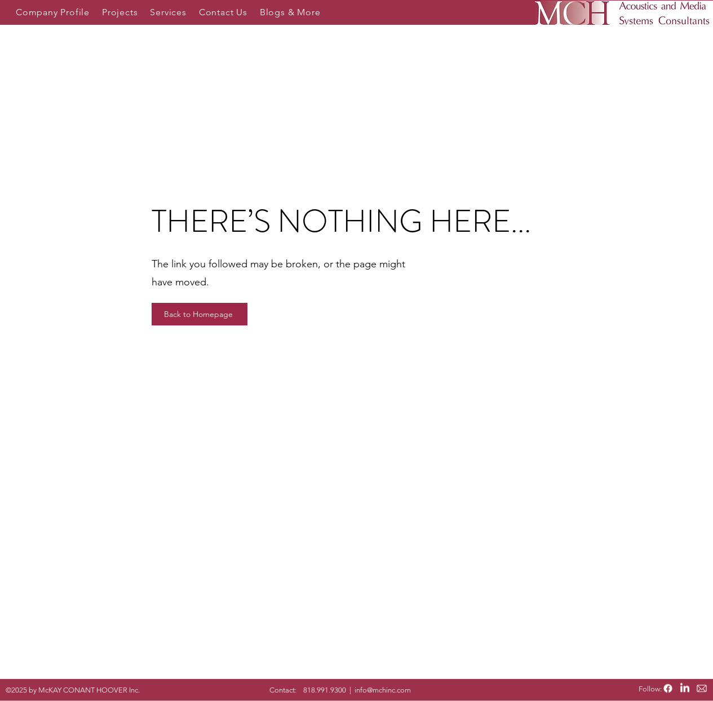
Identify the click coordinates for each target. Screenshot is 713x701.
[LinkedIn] (684, 688)
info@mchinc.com (383, 690)
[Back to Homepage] (199, 314)
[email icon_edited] (701, 688)
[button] (53, 12)
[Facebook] (668, 688)
